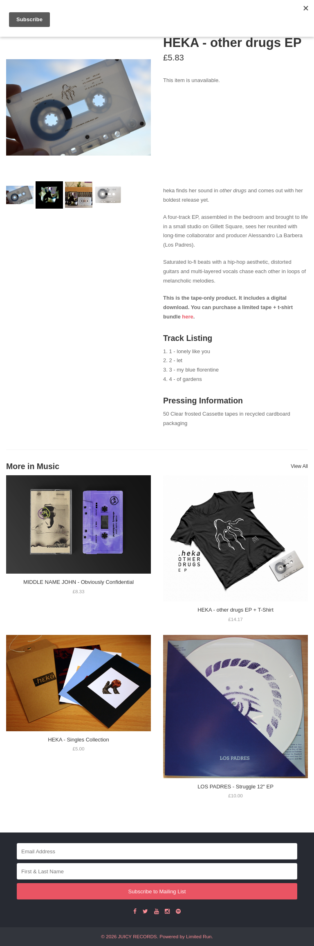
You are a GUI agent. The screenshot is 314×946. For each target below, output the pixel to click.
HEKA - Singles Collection (78, 740)
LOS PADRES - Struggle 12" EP (235, 787)
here (187, 317)
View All (299, 466)
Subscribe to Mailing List (157, 891)
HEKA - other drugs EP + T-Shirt (235, 610)
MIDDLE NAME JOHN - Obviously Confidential (78, 582)
